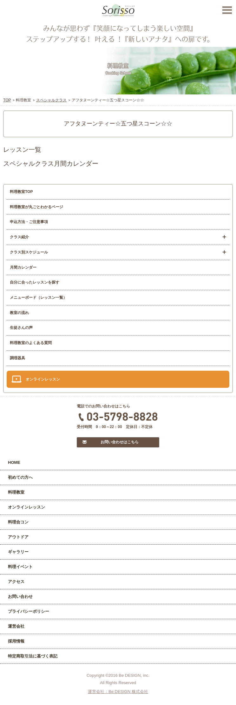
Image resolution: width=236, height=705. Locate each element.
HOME (14, 462)
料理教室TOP (21, 191)
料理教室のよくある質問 (31, 343)
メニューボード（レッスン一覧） (38, 297)
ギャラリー (18, 551)
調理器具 (17, 358)
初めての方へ (20, 477)
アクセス (16, 581)
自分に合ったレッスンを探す (34, 282)
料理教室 (16, 492)
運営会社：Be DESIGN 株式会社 (118, 691)
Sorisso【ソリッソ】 (118, 10)
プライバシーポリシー (28, 611)
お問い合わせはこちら (120, 442)
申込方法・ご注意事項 (29, 222)
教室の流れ (19, 313)
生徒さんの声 (21, 327)
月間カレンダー (23, 267)
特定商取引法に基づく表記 (32, 656)
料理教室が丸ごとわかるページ (36, 207)
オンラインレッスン (43, 379)
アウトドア (18, 537)
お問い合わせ (20, 596)
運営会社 (16, 626)
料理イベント (20, 566)
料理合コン (18, 522)
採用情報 (16, 641)
